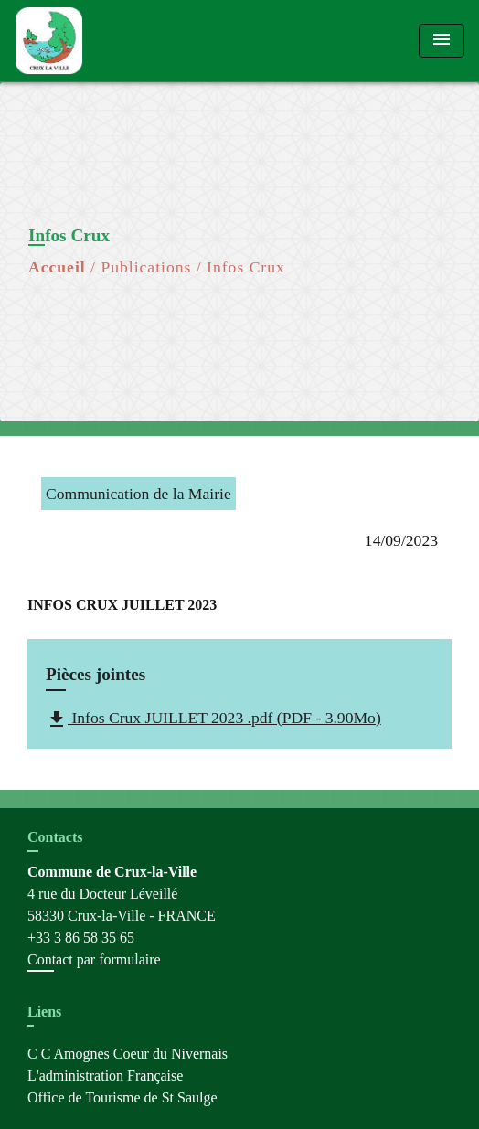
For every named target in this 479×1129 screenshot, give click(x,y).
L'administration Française (105, 1075)
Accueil (57, 267)
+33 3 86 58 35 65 (80, 937)
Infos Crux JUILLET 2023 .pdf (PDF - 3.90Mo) (213, 719)
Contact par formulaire (94, 959)
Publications (146, 267)
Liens (44, 1011)
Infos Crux (246, 267)
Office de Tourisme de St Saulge (122, 1097)
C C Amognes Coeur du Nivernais (127, 1053)
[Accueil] (83, 40)
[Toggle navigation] (441, 41)
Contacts (54, 837)
